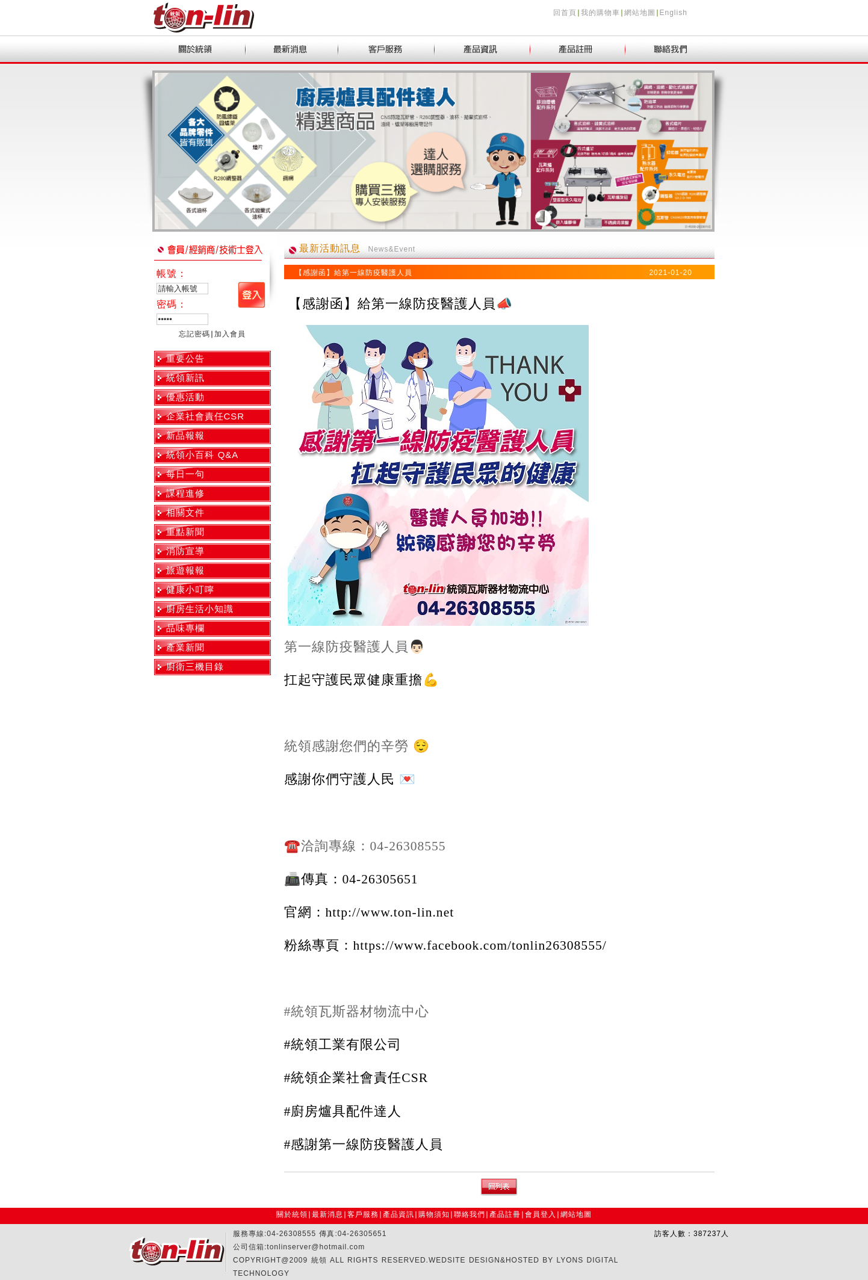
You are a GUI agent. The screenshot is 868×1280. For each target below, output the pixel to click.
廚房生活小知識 (200, 609)
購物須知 (434, 1214)
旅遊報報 (185, 570)
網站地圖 (640, 12)
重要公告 (185, 358)
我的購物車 (600, 12)
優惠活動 (185, 397)
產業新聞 (185, 647)
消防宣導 (185, 551)
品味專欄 (185, 628)
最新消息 (327, 1214)
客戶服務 (363, 1214)
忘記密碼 (194, 334)
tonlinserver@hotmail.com (316, 1247)
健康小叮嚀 (190, 589)
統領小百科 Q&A (202, 455)
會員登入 (540, 1214)
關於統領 (292, 1214)
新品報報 (185, 435)
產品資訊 (398, 1214)
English (673, 12)
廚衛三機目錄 (195, 666)
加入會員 (230, 334)
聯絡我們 (469, 1214)
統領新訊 (185, 378)
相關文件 (185, 512)
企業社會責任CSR (205, 416)
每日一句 (185, 474)
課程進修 (185, 493)
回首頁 (565, 12)
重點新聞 (185, 532)
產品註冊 (505, 1214)
